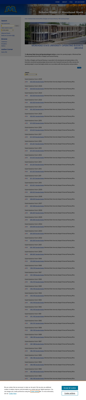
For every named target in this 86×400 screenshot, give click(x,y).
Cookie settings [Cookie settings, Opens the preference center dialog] (69, 393)
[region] (43, 390)
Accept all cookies (70, 388)
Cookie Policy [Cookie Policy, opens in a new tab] (13, 393)
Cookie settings (35, 391)
